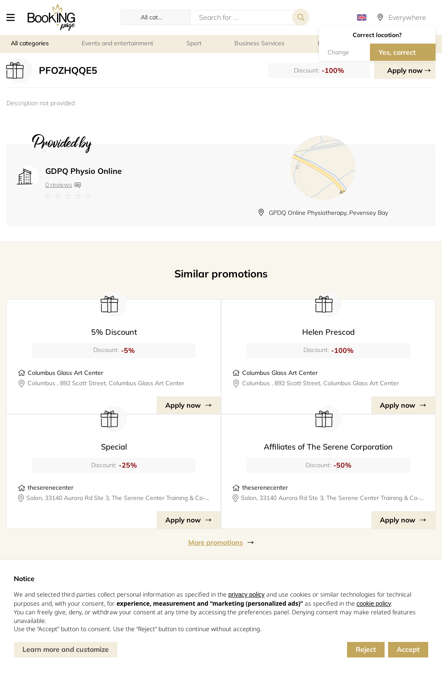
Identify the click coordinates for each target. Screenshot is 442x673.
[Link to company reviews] (83, 196)
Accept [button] (408, 649)
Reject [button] (366, 649)
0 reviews (58, 185)
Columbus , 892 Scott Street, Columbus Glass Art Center (106, 383)
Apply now (405, 70)
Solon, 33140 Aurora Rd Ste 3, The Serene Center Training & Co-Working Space (118, 498)
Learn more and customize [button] (65, 649)
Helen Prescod (328, 332)
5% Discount (114, 332)
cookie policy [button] (374, 603)
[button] (13, 17)
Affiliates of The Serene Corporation (328, 447)
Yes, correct (397, 52)
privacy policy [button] (246, 594)
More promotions (215, 542)
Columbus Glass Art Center (65, 373)
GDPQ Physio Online (83, 171)
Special (114, 447)
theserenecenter (50, 487)
